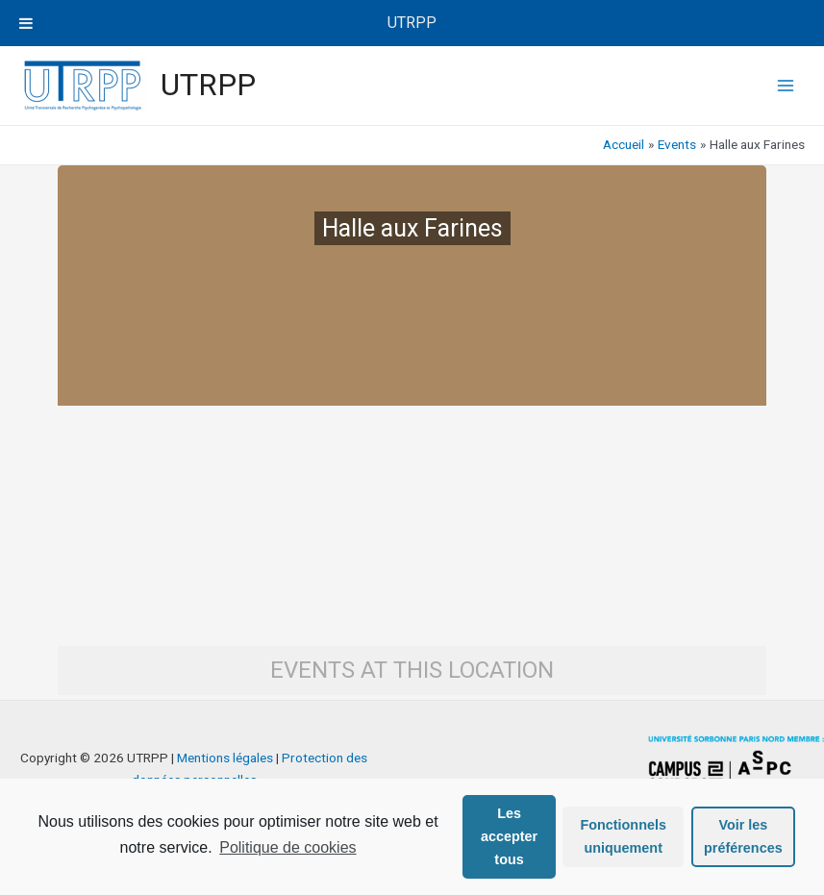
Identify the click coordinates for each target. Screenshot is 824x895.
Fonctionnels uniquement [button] (623, 836)
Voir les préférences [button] (743, 836)
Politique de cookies (287, 847)
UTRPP (208, 84)
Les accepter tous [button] (509, 836)
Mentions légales (225, 757)
